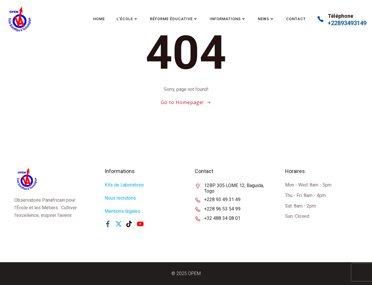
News (266, 19)
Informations (228, 19)
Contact (296, 19)
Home (99, 19)
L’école (127, 19)
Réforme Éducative (174, 19)
